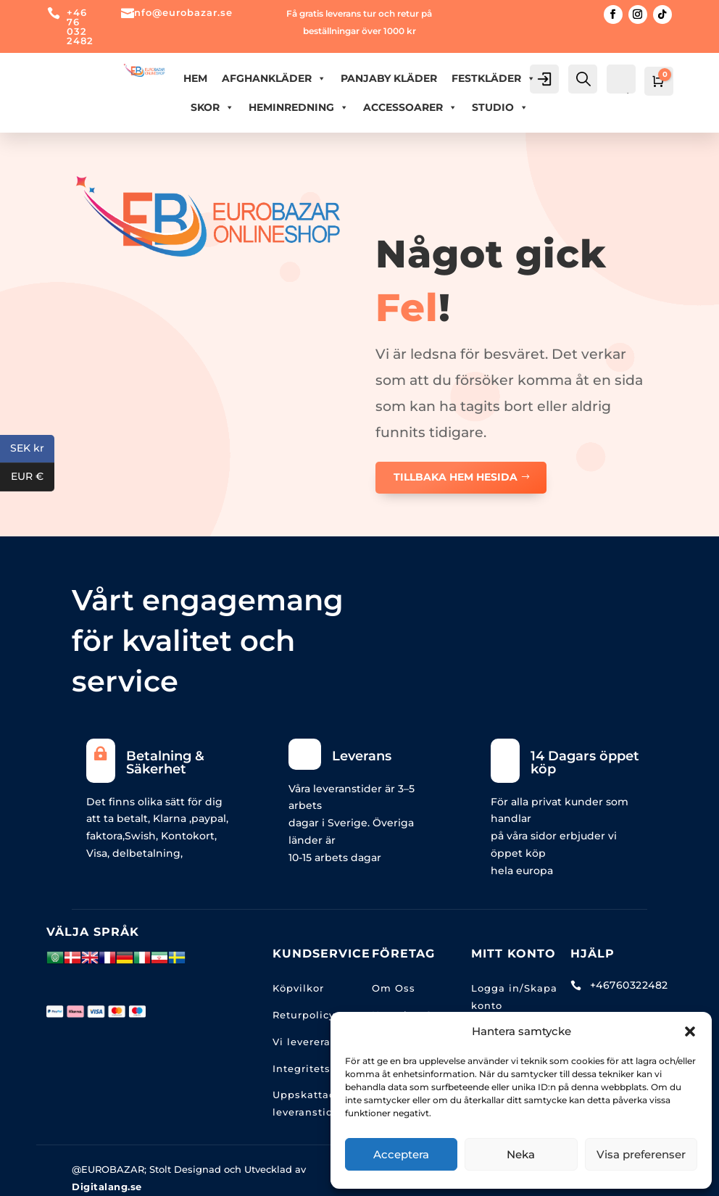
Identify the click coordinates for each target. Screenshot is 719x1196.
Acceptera (401, 1154)
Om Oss (393, 988)
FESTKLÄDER (494, 78)
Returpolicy (304, 1015)
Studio (500, 107)
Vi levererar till (313, 1041)
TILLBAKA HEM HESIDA (456, 476)
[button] (690, 1031)
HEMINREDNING (299, 107)
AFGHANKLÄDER (274, 78)
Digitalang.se (107, 1186)
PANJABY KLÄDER (389, 78)
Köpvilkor (298, 988)
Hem (195, 78)
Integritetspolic (315, 1068)
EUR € (32, 477)
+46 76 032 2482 (80, 26)
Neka (521, 1154)
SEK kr (32, 449)
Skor (212, 107)
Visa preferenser (641, 1154)
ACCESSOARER (410, 107)
